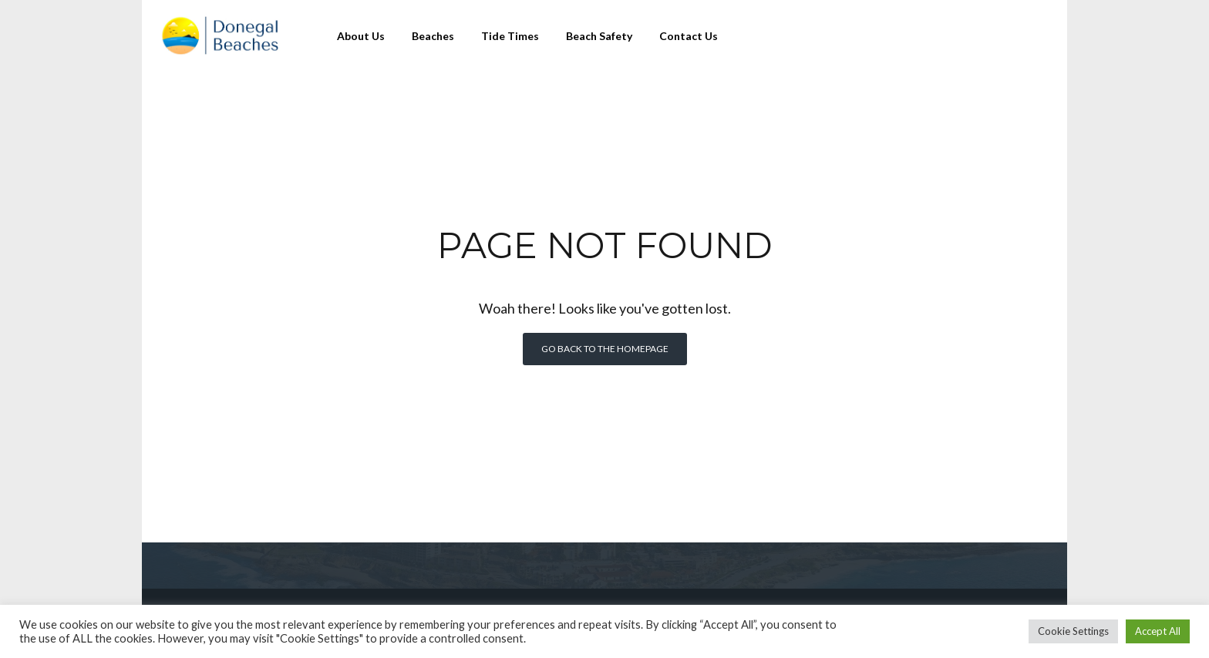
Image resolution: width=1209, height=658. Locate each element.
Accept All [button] (1157, 631)
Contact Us (688, 35)
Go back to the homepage (604, 348)
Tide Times (510, 35)
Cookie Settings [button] (1073, 631)
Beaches (433, 35)
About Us (361, 35)
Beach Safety (599, 35)
